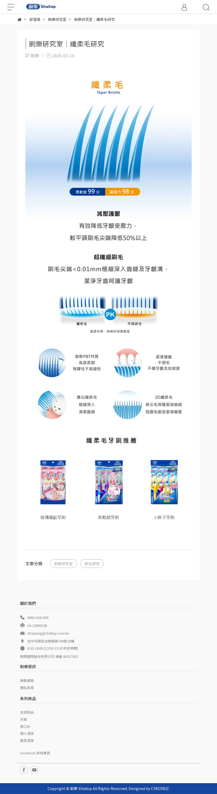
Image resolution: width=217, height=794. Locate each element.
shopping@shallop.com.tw (48, 633)
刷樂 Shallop (81, 788)
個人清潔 (27, 733)
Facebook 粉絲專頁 (35, 752)
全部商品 (27, 712)
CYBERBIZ (160, 788)
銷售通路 (27, 680)
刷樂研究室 (63, 563)
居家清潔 (27, 740)
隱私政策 (27, 687)
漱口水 (25, 726)
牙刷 (23, 719)
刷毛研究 (92, 563)
